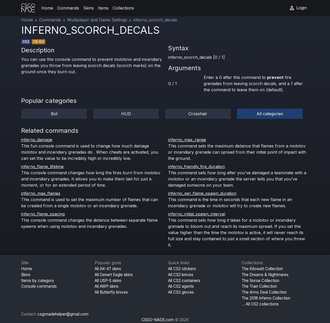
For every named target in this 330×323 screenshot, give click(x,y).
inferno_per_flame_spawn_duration (202, 193)
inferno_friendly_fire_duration (196, 166)
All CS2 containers (184, 280)
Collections (123, 8)
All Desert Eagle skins (114, 274)
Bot (54, 113)
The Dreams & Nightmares (265, 274)
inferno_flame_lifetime (42, 166)
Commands (68, 8)
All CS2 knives (180, 274)
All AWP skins (107, 286)
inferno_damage (36, 139)
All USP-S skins (108, 280)
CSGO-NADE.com (158, 319)
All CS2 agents (181, 286)
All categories (270, 113)
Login (298, 8)
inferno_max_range (187, 139)
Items (103, 8)
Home (47, 8)
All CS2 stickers (182, 268)
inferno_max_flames (40, 193)
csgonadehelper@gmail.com (62, 314)
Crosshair (197, 113)
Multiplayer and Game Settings (97, 19)
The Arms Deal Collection (264, 292)
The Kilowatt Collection (262, 268)
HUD (126, 113)
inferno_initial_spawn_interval (196, 214)
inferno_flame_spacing (43, 214)
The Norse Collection (260, 280)
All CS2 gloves (181, 292)
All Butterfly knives (111, 292)
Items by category (37, 280)
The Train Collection (259, 286)
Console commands (39, 286)
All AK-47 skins (108, 268)
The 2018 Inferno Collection (266, 298)
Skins (88, 8)
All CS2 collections (262, 304)
